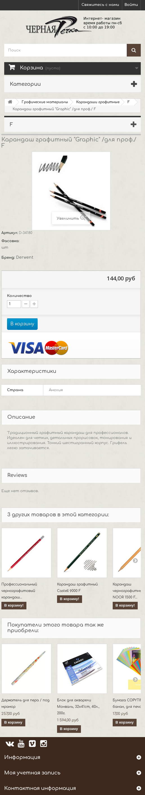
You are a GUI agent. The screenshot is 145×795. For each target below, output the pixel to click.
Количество (19, 296)
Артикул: (10, 233)
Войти (131, 5)
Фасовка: (11, 241)
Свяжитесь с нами (100, 5)
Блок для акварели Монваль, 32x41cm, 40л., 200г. (78, 706)
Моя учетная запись (32, 773)
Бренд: (8, 258)
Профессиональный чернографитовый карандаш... (19, 590)
